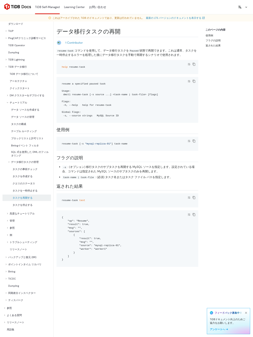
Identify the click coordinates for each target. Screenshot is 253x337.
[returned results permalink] (85, 186)
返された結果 (213, 45)
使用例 (209, 35)
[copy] (193, 64)
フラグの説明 (213, 40)
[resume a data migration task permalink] (123, 31)
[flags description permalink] (86, 158)
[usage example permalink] (72, 130)
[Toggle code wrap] (188, 64)
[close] (246, 312)
